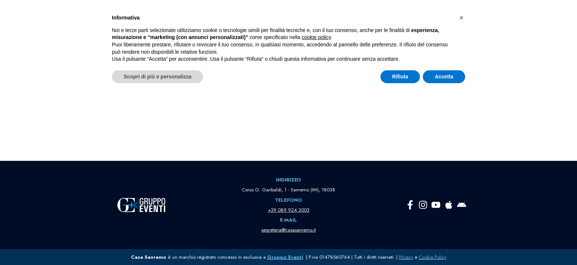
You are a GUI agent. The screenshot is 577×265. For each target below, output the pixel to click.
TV (480, 14)
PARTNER (281, 14)
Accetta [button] (444, 245)
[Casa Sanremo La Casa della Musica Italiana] (85, 15)
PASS (460, 14)
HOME (195, 14)
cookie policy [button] (316, 206)
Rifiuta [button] (400, 245)
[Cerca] (280, 81)
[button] (258, 14)
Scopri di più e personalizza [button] (157, 245)
